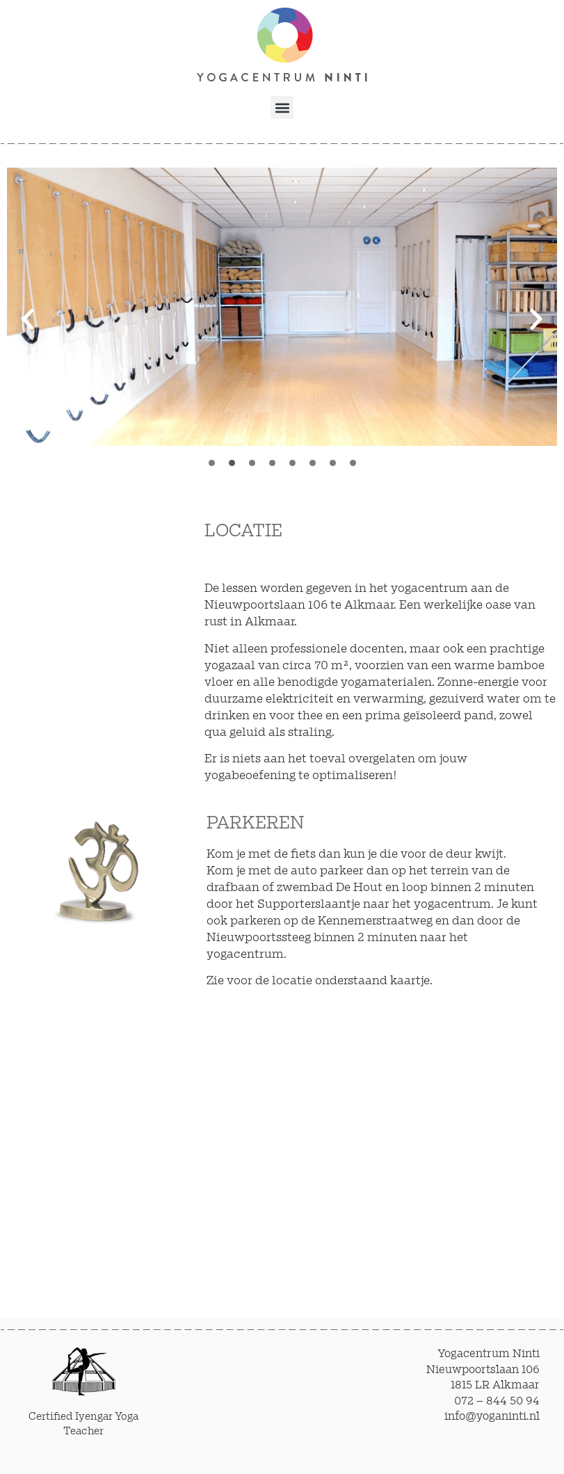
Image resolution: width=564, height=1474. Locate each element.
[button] (282, 107)
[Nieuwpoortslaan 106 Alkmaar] (378, 1152)
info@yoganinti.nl (492, 1416)
